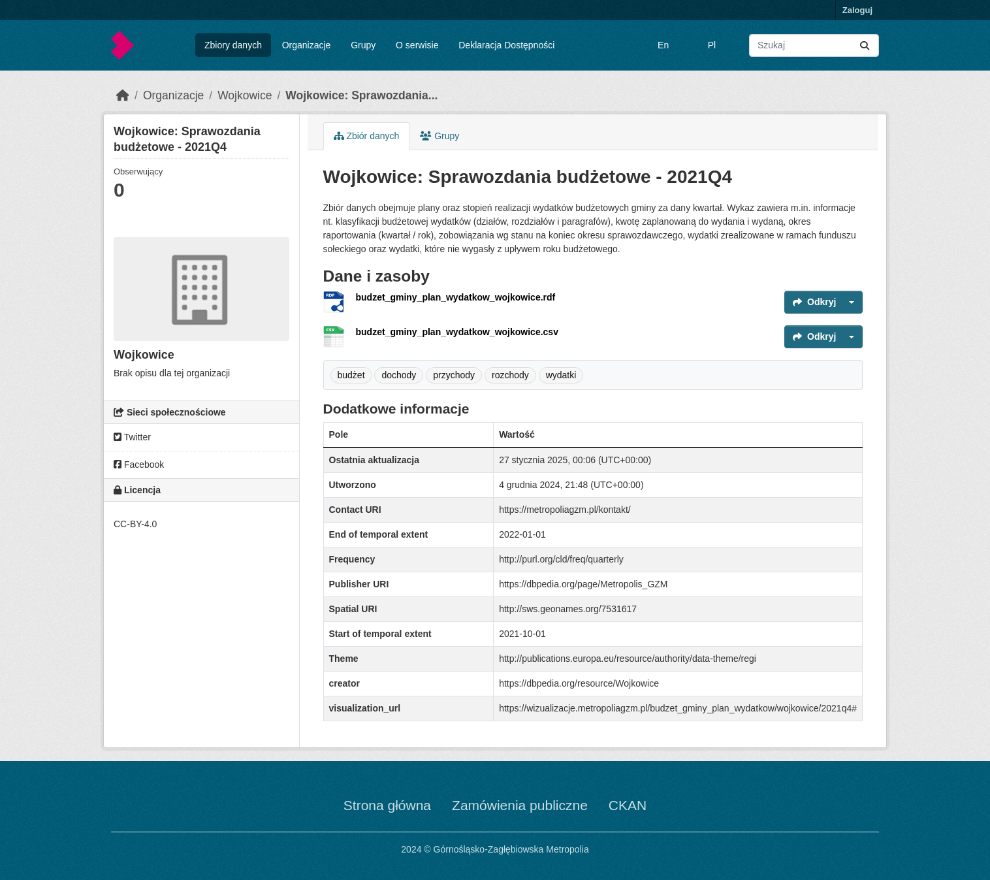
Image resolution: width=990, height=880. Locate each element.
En (663, 45)
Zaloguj (857, 10)
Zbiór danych (367, 136)
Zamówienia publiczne (520, 805)
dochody (398, 375)
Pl (712, 45)
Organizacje (306, 45)
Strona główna (387, 805)
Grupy (363, 45)
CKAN (628, 805)
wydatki (561, 375)
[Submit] (865, 45)
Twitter (132, 437)
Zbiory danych (233, 45)
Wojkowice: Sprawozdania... (361, 95)
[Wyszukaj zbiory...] (814, 45)
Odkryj (814, 302)
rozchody (510, 375)
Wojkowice (244, 95)
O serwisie (417, 45)
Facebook (139, 464)
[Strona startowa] (122, 95)
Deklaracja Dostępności (506, 45)
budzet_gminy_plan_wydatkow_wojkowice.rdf (456, 297)
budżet (351, 375)
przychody (454, 375)
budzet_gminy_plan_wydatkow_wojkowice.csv (457, 332)
